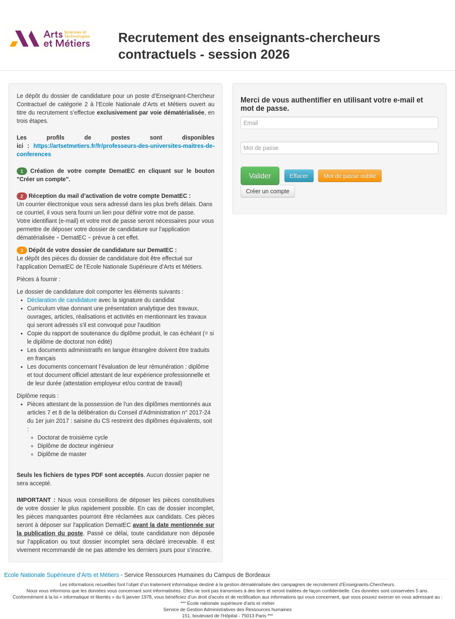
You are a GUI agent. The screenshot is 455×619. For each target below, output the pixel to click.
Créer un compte (267, 191)
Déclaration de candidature (62, 300)
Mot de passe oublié (350, 175)
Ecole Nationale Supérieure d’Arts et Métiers (61, 575)
